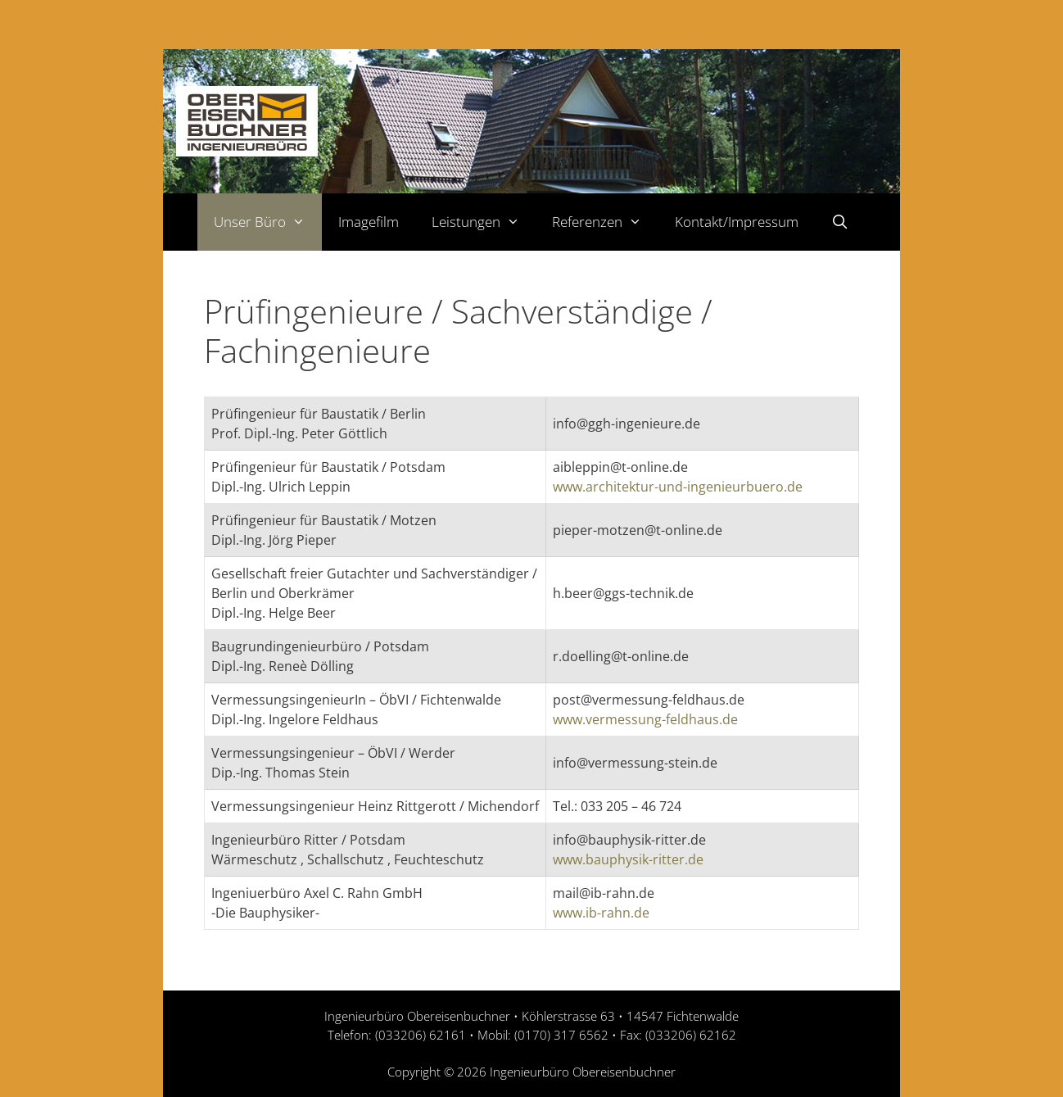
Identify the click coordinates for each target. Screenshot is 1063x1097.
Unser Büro (268, 222)
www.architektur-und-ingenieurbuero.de (678, 487)
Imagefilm (368, 221)
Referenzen (605, 222)
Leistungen (484, 222)
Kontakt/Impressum (736, 221)
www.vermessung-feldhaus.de (645, 719)
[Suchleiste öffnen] (840, 222)
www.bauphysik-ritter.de (628, 859)
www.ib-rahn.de (601, 913)
